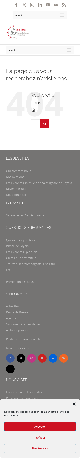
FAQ (9, 270)
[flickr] (53, 358)
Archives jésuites (17, 330)
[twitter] (21, 358)
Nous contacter (16, 195)
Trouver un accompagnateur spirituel (31, 264)
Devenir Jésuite (16, 189)
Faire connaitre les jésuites (24, 392)
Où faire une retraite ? (21, 258)
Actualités (12, 306)
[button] (74, 404)
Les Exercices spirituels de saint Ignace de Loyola (39, 183)
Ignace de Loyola (17, 246)
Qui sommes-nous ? (19, 171)
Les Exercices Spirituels (21, 252)
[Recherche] (44, 123)
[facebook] (10, 358)
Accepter (40, 426)
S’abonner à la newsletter (23, 324)
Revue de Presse (17, 312)
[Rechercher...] (35, 123)
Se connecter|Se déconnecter (26, 215)
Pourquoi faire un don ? (22, 398)
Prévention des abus (20, 282)
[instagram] (31, 358)
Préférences (40, 448)
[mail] (10, 369)
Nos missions (15, 177)
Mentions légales (17, 348)
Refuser (40, 437)
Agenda (11, 318)
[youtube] (42, 358)
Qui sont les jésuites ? (20, 240)
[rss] (63, 358)
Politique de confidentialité (24, 339)
